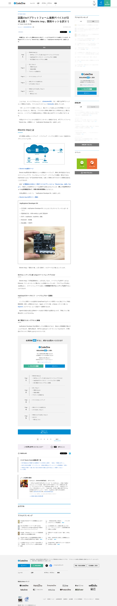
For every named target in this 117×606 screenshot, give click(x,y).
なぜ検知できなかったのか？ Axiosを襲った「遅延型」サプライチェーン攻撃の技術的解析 (31, 544)
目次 (56, 47)
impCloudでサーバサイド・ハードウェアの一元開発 (43, 57)
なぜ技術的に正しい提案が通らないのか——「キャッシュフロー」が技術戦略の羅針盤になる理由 (59, 527)
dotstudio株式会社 (48, 491)
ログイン (55, 366)
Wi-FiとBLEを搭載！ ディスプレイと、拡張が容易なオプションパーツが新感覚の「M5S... (44, 465)
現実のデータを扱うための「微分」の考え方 (87, 57)
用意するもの (33, 66)
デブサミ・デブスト (47, 3)
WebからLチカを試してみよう (37, 89)
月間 (93, 21)
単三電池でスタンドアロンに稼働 (38, 59)
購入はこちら (33, 93)
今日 (81, 21)
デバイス (21, 32)
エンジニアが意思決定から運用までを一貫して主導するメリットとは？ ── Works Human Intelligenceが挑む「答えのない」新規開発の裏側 (87, 114)
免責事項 (65, 599)
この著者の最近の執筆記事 (36, 496)
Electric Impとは (33, 52)
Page (22, 68)
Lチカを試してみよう (34, 84)
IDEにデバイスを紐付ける (35, 81)
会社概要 (71, 599)
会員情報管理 (59, 599)
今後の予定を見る (86, 173)
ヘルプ (44, 599)
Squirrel (20, 306)
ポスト (63, 32)
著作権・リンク (50, 599)
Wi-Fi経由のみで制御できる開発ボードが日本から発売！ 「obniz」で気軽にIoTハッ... (43, 463)
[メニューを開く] (9, 3)
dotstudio (51, 104)
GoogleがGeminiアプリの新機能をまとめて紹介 (87, 25)
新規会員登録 (33, 366)
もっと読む (23, 469)
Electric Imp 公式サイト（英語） (29, 197)
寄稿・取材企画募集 (80, 565)
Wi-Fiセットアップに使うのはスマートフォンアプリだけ (44, 54)
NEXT (58, 439)
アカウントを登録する (34, 71)
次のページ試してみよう (44, 431)
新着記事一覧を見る (87, 144)
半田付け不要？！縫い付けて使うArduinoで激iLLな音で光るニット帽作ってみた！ (42, 467)
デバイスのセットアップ (35, 76)
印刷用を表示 (22, 453)
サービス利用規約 (78, 599)
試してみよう (32, 64)
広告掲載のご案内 (93, 565)
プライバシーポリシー (89, 599)
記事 (38, 3)
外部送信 (97, 599)
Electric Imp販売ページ (26, 168)
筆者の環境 (33, 69)
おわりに (31, 91)
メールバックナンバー (44, 362)
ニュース (32, 3)
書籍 (55, 3)
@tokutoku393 (47, 101)
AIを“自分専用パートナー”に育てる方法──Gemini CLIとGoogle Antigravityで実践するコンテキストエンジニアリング (31, 527)
